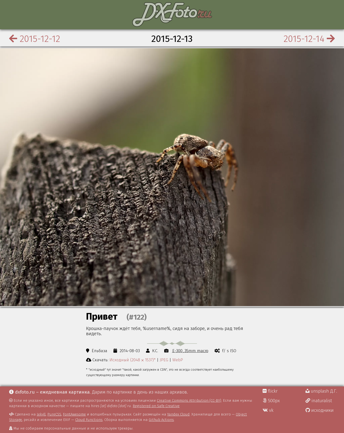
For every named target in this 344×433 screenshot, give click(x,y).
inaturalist (319, 400)
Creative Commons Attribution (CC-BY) (189, 400)
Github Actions (161, 419)
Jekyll (41, 414)
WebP (177, 359)
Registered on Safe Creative (156, 406)
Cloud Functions (89, 419)
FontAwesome (74, 414)
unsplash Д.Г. (321, 391)
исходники (320, 410)
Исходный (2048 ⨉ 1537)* (132, 359)
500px (271, 400)
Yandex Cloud (178, 414)
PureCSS (54, 414)
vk (268, 410)
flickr (270, 391)
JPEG (164, 359)
